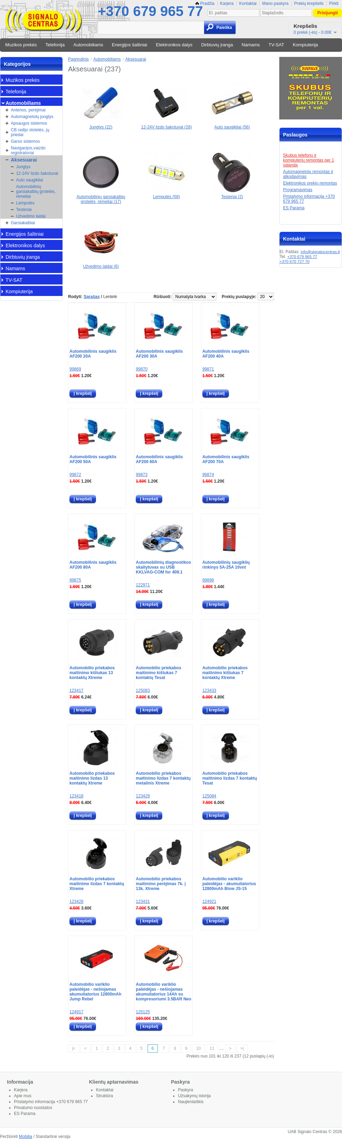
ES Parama (293, 207)
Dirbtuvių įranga (217, 44)
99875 (75, 580)
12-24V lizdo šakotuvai (37, 173)
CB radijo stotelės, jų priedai (30, 132)
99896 (208, 580)
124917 (76, 1011)
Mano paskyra (275, 3)
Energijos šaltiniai (129, 44)
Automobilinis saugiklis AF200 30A (159, 354)
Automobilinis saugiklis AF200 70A (226, 459)
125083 (143, 690)
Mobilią (25, 1136)
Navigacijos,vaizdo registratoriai (28, 150)
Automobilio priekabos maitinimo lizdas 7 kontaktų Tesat (229, 778)
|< (73, 1048)
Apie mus (22, 1095)
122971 (143, 585)
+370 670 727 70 (295, 261)
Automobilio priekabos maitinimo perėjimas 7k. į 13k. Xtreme (161, 883)
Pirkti (334, 3)
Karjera (227, 3)
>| (242, 1048)
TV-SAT (276, 44)
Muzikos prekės (21, 44)
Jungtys (23, 166)
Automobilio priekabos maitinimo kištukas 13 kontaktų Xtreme (92, 672)
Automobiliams (88, 44)
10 (198, 1048)
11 (212, 1048)
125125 (143, 1011)
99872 (75, 474)
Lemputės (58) (166, 194)
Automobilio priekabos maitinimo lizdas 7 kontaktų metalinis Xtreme (163, 778)
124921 (209, 901)
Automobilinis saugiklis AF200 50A (93, 459)
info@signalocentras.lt (320, 252)
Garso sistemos (25, 141)
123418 (76, 796)
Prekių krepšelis (309, 3)
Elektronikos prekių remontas (310, 183)
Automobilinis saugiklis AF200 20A (93, 354)
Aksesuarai (24, 160)
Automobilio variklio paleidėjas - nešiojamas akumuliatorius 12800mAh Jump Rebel (95, 991)
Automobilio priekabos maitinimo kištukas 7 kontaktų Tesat (158, 672)
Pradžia (205, 3)
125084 (209, 796)
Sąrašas (92, 296)
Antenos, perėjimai (28, 110)
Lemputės (25, 203)
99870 (141, 369)
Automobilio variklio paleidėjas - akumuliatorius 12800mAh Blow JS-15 (229, 883)
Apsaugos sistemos (29, 123)
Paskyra (185, 1089)
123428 (76, 901)
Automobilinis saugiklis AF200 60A (159, 459)
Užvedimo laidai (31, 216)
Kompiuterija (305, 44)
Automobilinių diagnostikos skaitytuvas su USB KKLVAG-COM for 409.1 (163, 567)
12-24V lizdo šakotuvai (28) (166, 125)
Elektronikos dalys (174, 44)
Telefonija (55, 44)
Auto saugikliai (29, 180)
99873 (141, 474)
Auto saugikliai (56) (232, 125)
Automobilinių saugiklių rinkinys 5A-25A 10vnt (226, 565)
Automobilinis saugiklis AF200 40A (226, 354)
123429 (143, 796)
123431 (143, 901)
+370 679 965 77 (150, 11)
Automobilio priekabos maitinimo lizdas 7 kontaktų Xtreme (96, 883)
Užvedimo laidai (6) (101, 264)
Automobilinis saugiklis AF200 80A (93, 565)
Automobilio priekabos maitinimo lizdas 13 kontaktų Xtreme (92, 778)
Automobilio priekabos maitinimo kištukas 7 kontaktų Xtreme (225, 672)
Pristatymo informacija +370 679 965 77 (51, 1101)
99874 (208, 474)
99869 (75, 369)
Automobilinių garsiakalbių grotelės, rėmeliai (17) (100, 196)
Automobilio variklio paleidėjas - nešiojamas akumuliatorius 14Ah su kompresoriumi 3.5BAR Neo (163, 991)
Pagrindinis (78, 59)
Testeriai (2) (232, 194)
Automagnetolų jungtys (32, 116)
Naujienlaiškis (190, 1101)
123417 (76, 690)
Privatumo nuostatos (33, 1107)
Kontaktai (247, 3)
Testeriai (24, 209)
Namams (251, 44)
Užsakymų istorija (194, 1095)
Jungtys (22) (101, 125)
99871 (208, 369)
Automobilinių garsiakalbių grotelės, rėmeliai (35, 191)
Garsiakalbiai (23, 222)
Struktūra (104, 1095)
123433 (209, 690)
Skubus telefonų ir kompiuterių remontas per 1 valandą (308, 160)
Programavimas (297, 189)
